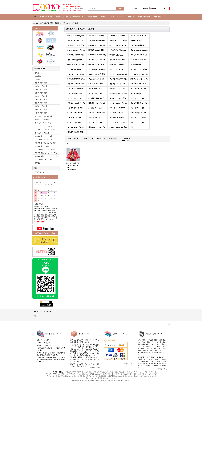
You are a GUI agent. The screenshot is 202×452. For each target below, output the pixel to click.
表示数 (70, 138)
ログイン (135, 8)
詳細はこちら (95, 367)
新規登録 (145, 8)
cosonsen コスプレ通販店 (54, 372)
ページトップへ (165, 324)
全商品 (37, 73)
